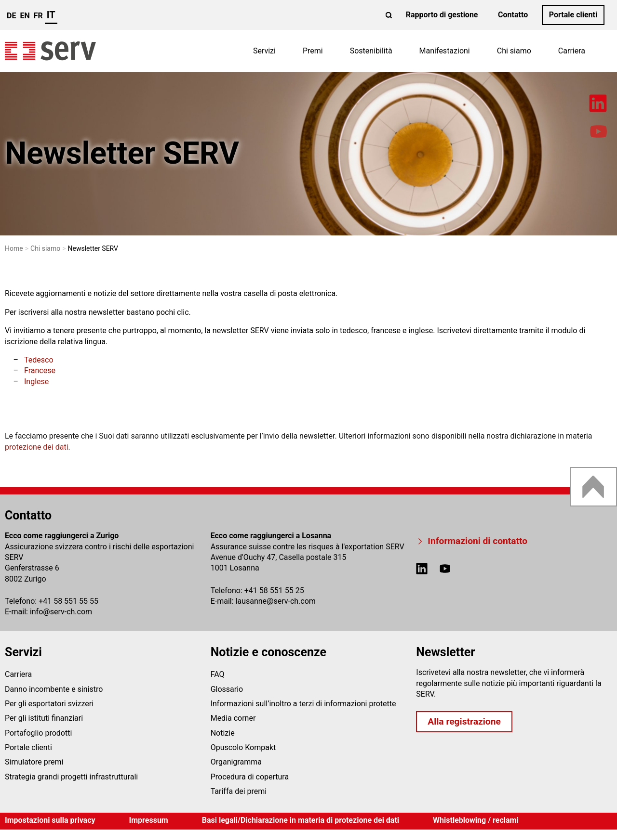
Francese (39, 370)
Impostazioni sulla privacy (50, 820)
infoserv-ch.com (61, 611)
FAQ (218, 674)
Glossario (227, 689)
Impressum (148, 820)
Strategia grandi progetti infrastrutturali (71, 776)
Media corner (233, 718)
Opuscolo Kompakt (243, 747)
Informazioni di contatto (477, 540)
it (51, 15)
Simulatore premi (34, 761)
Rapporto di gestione (442, 14)
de (11, 15)
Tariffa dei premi (239, 791)
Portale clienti (573, 14)
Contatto (513, 14)
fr (38, 15)
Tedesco (39, 359)
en (24, 15)
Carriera (571, 50)
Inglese (36, 381)
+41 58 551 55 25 (274, 590)
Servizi (264, 50)
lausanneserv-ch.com (276, 601)
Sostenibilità (371, 50)
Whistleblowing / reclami (476, 820)
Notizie (223, 733)
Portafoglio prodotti (38, 733)
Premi (313, 50)
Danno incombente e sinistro (54, 689)
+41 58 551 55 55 (68, 601)
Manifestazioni (444, 50)
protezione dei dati (36, 447)
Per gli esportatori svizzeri (49, 703)
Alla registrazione (464, 721)
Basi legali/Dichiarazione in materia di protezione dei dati (300, 820)
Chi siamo (514, 50)
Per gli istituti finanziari (44, 718)
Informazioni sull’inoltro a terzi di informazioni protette (303, 703)
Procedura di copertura (250, 776)
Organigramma (236, 761)
